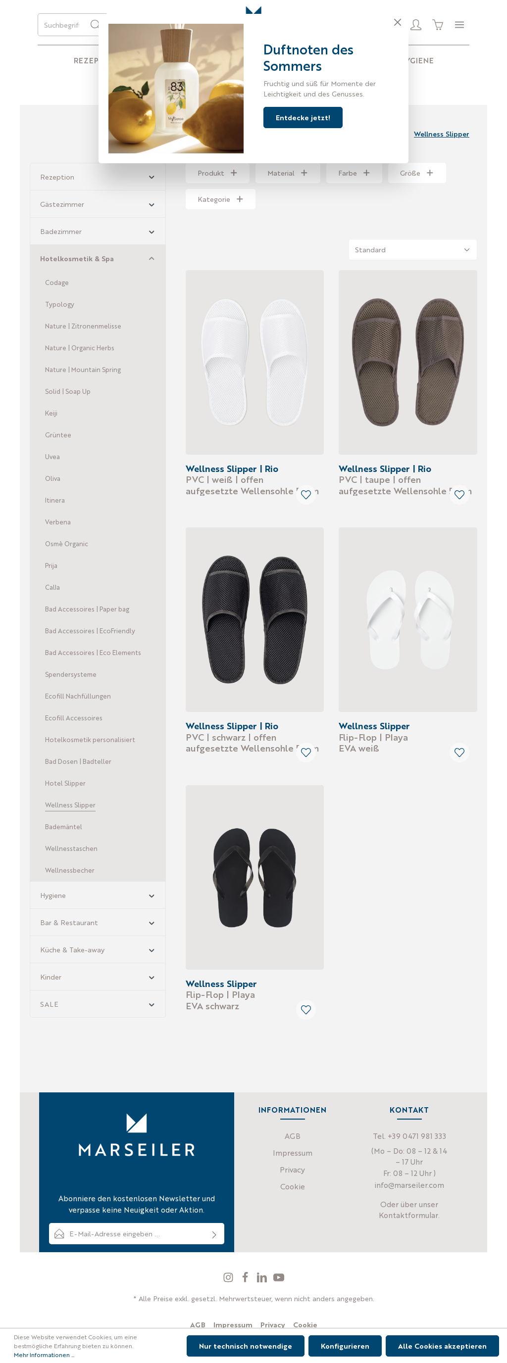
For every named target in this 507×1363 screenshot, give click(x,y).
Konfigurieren (345, 1345)
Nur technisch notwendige (245, 1345)
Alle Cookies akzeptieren (442, 1345)
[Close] (398, 22)
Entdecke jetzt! (303, 117)
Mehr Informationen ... (44, 1355)
